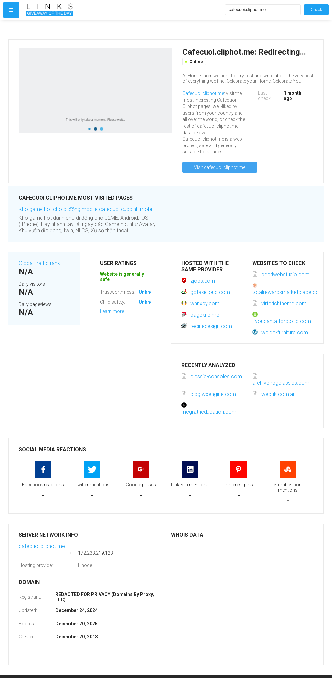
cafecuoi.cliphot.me (42, 546)
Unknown (149, 292)
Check (316, 9)
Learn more (112, 311)
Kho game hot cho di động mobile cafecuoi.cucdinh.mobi (85, 209)
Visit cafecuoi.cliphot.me (219, 167)
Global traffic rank (39, 263)
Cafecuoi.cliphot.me (203, 93)
